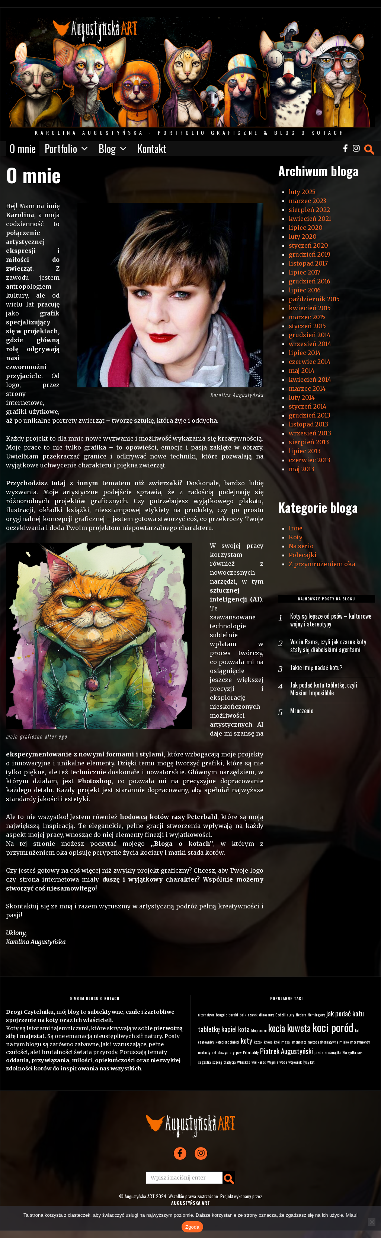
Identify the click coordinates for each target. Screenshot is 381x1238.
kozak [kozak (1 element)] (258, 1042)
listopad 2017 (308, 263)
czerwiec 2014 (309, 361)
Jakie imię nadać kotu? (316, 668)
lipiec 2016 (305, 290)
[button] (228, 1177)
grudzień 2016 (309, 281)
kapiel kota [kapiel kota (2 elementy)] (235, 1028)
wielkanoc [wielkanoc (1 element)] (259, 1062)
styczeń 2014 (307, 406)
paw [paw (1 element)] (238, 1052)
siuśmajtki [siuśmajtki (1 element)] (332, 1052)
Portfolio (61, 148)
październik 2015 (314, 299)
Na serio (301, 546)
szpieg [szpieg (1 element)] (217, 1062)
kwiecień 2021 (310, 218)
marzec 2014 (307, 388)
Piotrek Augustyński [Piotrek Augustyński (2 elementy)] (286, 1050)
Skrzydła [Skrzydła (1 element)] (349, 1052)
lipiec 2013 (305, 451)
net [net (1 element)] (214, 1052)
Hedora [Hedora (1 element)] (301, 1015)
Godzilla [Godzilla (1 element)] (281, 1015)
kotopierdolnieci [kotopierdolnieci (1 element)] (227, 1042)
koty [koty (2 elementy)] (246, 1040)
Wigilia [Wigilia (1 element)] (272, 1062)
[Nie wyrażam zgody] (371, 1222)
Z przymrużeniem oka (322, 564)
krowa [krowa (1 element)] (268, 1042)
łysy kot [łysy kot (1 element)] (308, 1062)
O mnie (23, 148)
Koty (295, 537)
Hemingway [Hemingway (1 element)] (316, 1015)
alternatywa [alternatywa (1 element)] (206, 1015)
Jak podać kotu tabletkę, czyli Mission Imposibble (323, 689)
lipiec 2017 (304, 272)
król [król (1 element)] (277, 1042)
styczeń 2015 (307, 326)
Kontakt (151, 148)
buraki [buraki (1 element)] (233, 1015)
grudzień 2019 (309, 254)
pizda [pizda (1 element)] (318, 1052)
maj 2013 (301, 469)
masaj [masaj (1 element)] (286, 1042)
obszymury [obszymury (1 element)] (226, 1052)
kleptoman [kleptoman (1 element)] (259, 1030)
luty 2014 (302, 397)
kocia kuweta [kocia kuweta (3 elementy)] (289, 1028)
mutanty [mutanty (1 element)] (204, 1052)
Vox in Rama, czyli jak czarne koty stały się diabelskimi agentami (328, 646)
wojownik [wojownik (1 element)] (295, 1062)
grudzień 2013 (309, 415)
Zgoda (192, 1227)
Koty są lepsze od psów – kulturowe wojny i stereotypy (330, 620)
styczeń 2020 (308, 245)
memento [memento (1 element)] (299, 1042)
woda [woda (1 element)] (283, 1062)
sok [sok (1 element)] (359, 1052)
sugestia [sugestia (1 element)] (204, 1062)
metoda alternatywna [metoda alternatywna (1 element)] (323, 1042)
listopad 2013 (308, 424)
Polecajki (303, 555)
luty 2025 (302, 192)
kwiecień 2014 (310, 379)
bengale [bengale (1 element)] (221, 1015)
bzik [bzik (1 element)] (243, 1015)
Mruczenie (301, 711)
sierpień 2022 (309, 209)
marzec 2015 (307, 317)
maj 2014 (301, 370)
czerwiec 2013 (309, 460)
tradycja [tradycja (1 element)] (230, 1062)
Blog (107, 148)
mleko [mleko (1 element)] (344, 1042)
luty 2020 (303, 236)
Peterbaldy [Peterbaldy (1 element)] (251, 1052)
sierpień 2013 (309, 442)
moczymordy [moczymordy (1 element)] (360, 1042)
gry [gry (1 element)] (291, 1015)
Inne (295, 528)
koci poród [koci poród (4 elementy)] (332, 1027)
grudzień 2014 (309, 335)
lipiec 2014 (305, 352)
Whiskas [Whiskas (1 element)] (243, 1062)
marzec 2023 (307, 200)
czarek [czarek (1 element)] (252, 1015)
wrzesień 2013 (310, 433)
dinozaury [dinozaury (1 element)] (266, 1015)
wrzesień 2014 (310, 343)
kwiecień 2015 (310, 308)
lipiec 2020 (306, 227)
